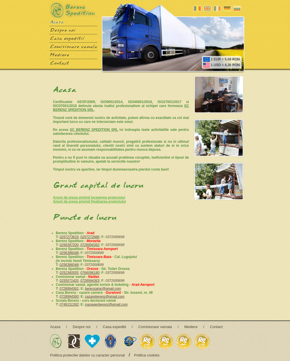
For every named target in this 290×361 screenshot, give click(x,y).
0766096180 (89, 273)
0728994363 (89, 281)
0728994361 (68, 289)
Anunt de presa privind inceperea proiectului (89, 198)
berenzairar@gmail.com (103, 289)
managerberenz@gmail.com (106, 305)
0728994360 (68, 297)
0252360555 (68, 273)
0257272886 (89, 237)
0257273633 (68, 237)
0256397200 (68, 245)
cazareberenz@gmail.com (105, 297)
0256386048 (68, 253)
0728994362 (89, 245)
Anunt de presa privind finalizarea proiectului (89, 201)
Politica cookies (146, 355)
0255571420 (68, 281)
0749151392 (68, 305)
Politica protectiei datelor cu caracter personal (87, 355)
